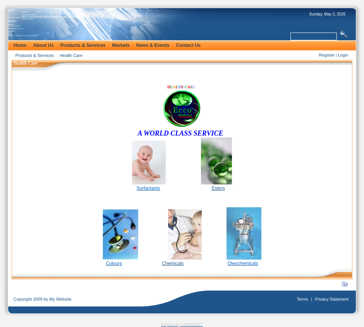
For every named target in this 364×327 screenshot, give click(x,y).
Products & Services (34, 55)
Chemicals (173, 263)
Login (343, 55)
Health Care (71, 55)
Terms (302, 299)
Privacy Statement (332, 299)
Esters (218, 188)
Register (327, 55)
